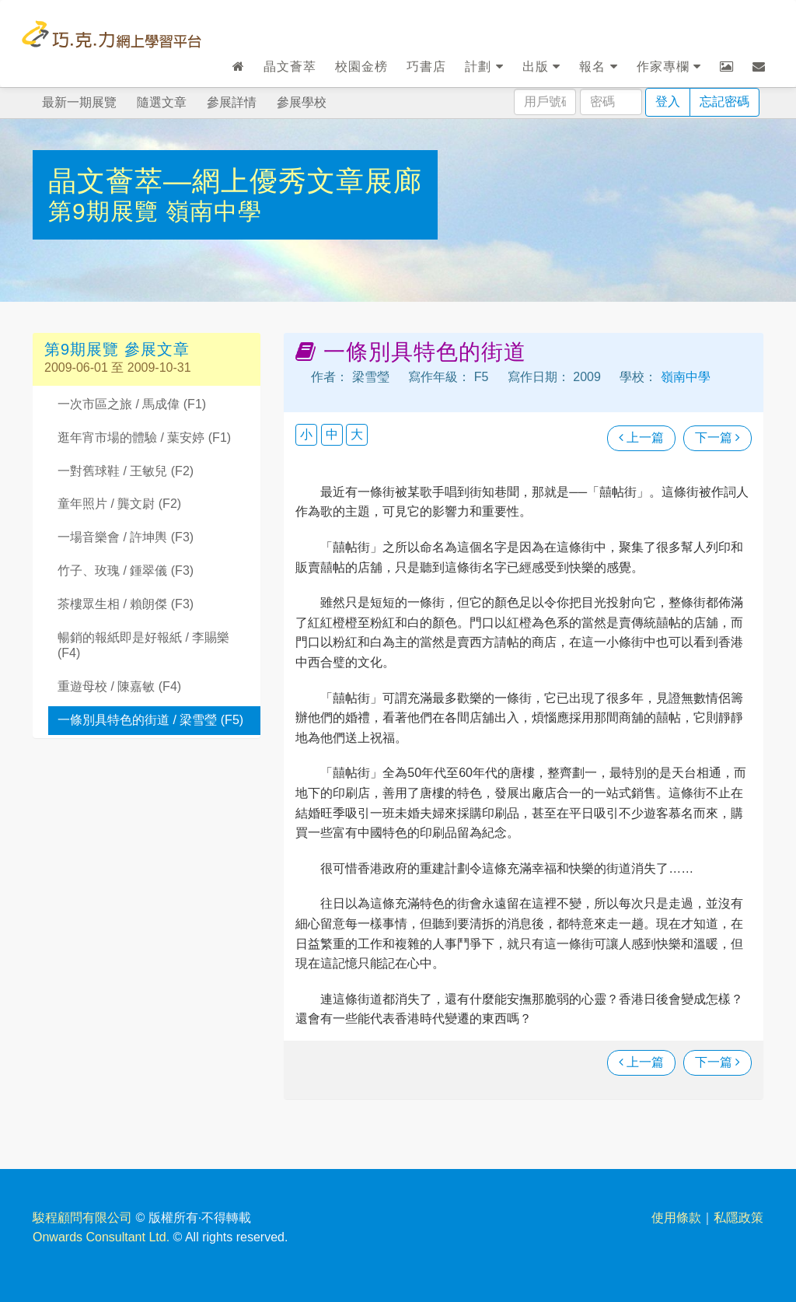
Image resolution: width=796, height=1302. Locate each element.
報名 (598, 66)
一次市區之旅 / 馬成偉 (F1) (132, 404)
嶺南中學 (214, 211)
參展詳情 (232, 102)
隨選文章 (162, 102)
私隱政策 (738, 1217)
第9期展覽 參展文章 (117, 349)
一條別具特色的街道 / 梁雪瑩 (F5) (150, 719)
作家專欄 (669, 66)
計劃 (484, 66)
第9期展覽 (107, 211)
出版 (541, 66)
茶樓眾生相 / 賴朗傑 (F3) (126, 604)
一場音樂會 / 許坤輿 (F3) (126, 537)
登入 (667, 101)
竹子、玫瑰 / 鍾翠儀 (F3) (126, 570)
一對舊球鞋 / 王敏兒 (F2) (126, 471)
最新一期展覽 (79, 102)
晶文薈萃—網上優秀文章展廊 (235, 181)
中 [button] (332, 434)
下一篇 (717, 437)
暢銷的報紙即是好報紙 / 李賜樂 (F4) (143, 645)
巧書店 (426, 66)
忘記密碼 (724, 101)
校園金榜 (361, 66)
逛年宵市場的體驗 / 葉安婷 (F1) (144, 437)
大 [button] (357, 434)
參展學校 (301, 102)
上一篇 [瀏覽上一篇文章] (641, 437)
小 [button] (306, 434)
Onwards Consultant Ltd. (101, 1237)
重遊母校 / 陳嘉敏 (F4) (119, 686)
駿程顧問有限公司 (82, 1217)
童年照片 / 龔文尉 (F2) (119, 503)
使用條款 (676, 1217)
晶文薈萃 (290, 66)
